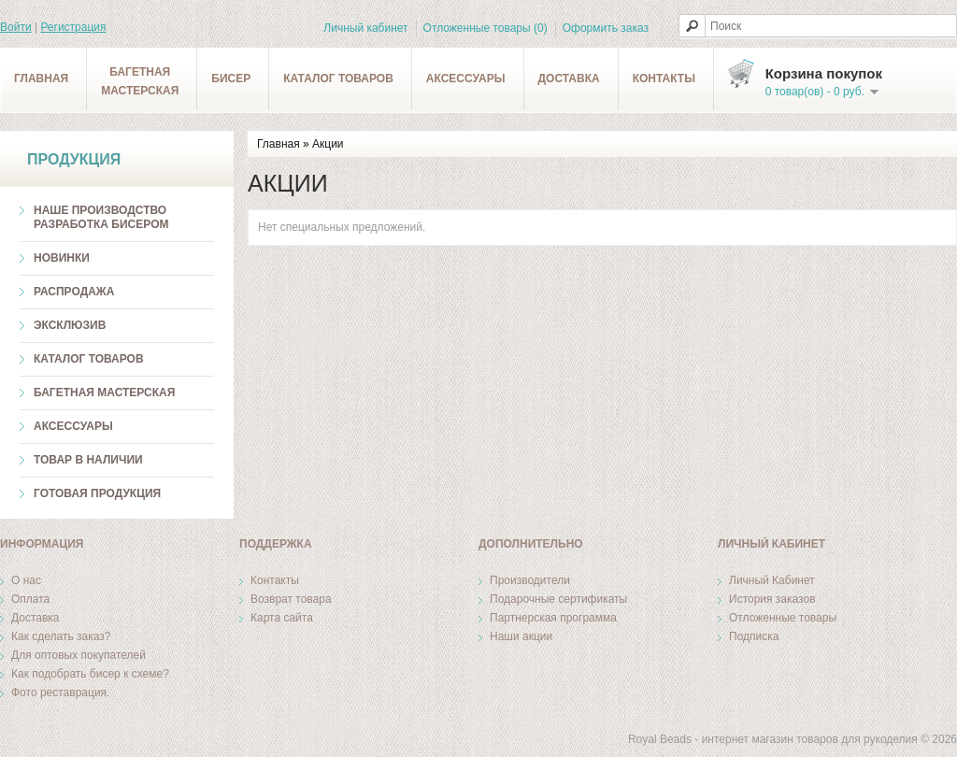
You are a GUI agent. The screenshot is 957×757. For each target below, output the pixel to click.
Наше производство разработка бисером (101, 217)
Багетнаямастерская (140, 81)
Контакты (664, 78)
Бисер (230, 78)
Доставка (569, 78)
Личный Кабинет (772, 580)
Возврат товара (291, 599)
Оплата (30, 599)
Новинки (62, 257)
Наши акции (521, 636)
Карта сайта (281, 617)
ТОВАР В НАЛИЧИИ (88, 459)
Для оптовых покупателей (78, 655)
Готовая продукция (97, 493)
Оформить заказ (606, 28)
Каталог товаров (338, 78)
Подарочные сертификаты (558, 599)
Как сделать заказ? (60, 636)
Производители (530, 580)
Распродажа (74, 291)
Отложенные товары (782, 617)
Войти (16, 27)
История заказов (772, 599)
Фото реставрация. (60, 692)
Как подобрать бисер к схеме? (90, 673)
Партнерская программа (553, 617)
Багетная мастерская (104, 392)
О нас (26, 580)
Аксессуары (466, 78)
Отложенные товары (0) (485, 28)
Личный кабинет (365, 28)
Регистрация (73, 27)
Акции (328, 143)
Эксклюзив (70, 325)
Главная (41, 78)
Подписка (753, 636)
